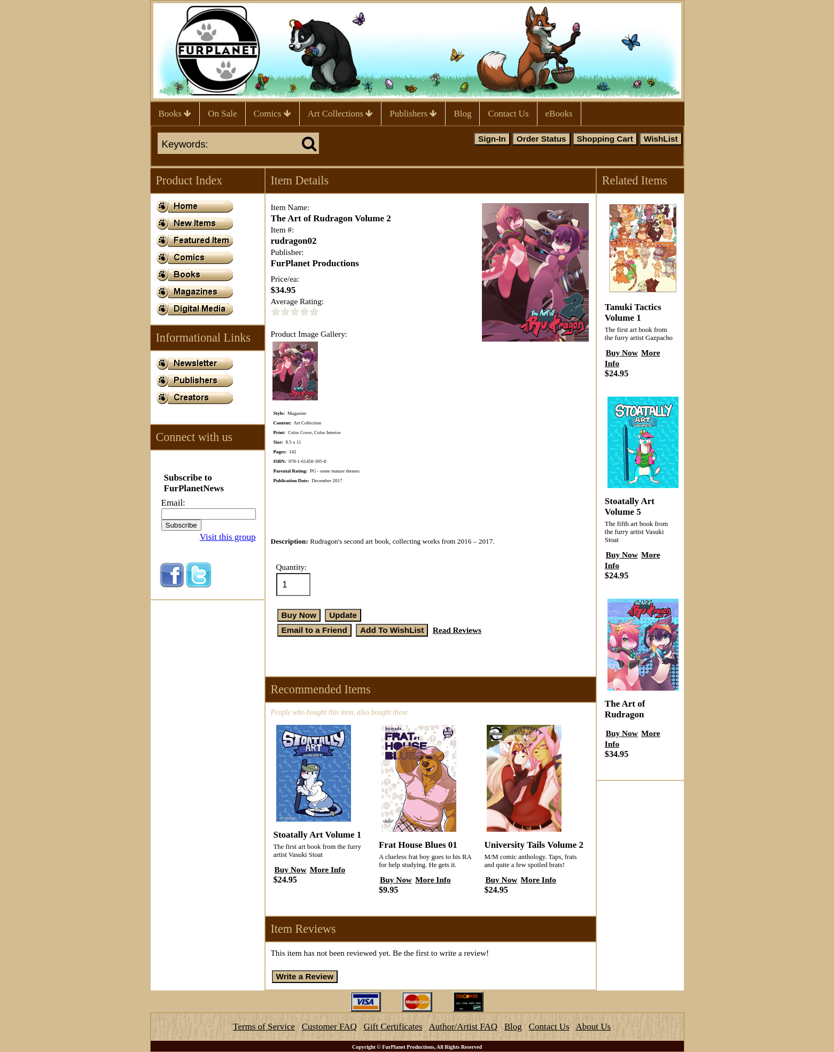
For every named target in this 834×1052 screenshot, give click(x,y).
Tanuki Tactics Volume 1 (633, 312)
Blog (462, 114)
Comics (272, 114)
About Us (593, 1027)
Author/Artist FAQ (462, 1027)
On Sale (222, 114)
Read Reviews (457, 630)
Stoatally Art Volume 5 (629, 506)
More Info (327, 869)
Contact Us (508, 114)
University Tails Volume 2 (533, 845)
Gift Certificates (393, 1027)
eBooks (559, 114)
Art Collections (340, 114)
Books (175, 114)
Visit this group (228, 537)
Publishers (413, 114)
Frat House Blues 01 (418, 845)
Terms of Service (264, 1027)
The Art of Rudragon (625, 709)
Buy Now (291, 869)
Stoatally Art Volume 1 (318, 835)
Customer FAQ (329, 1027)
